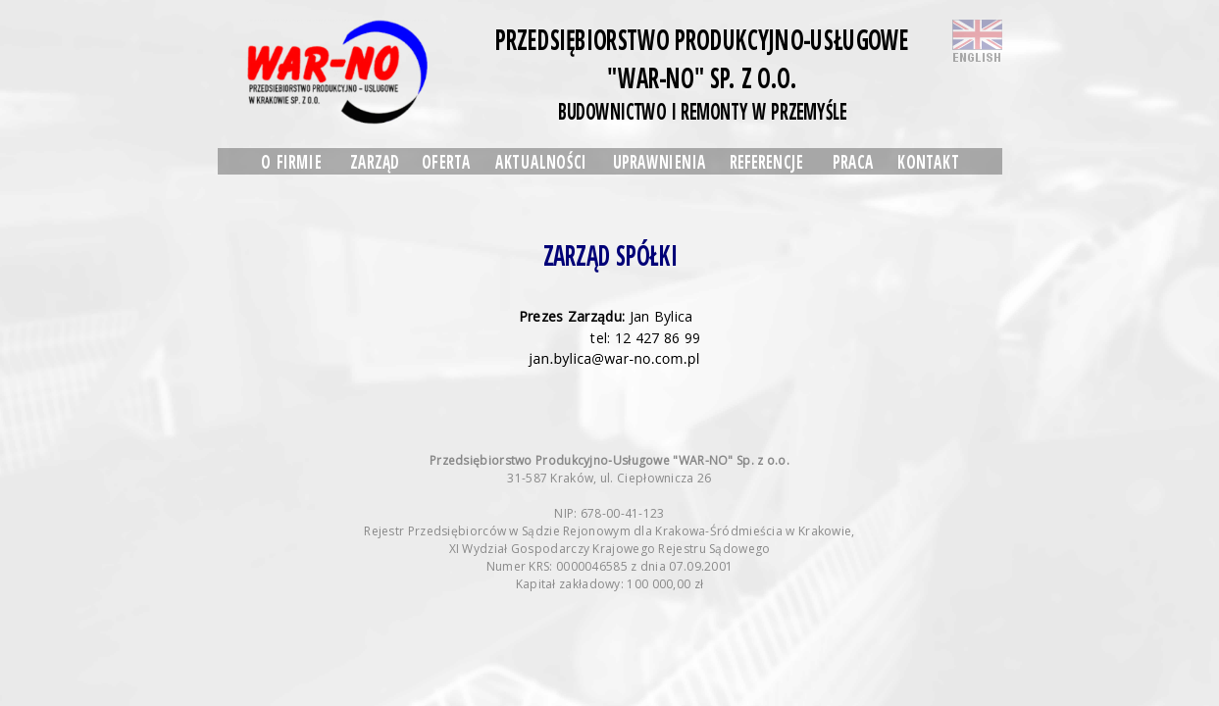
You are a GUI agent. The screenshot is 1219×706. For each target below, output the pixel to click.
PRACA (853, 161)
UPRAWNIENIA (658, 161)
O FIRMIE (291, 161)
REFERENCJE (765, 161)
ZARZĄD (373, 161)
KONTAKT (927, 161)
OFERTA (446, 161)
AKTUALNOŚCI (540, 161)
